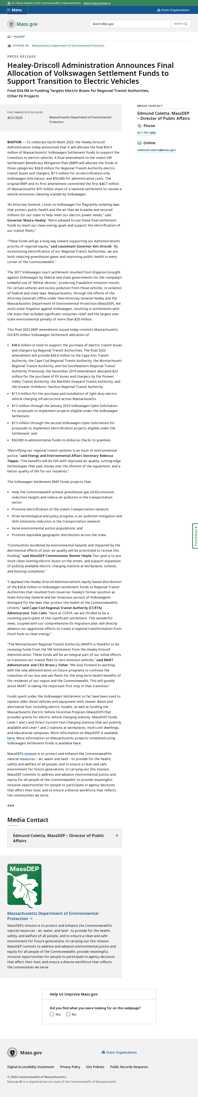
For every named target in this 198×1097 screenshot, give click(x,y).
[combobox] (140, 24)
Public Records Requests (129, 1067)
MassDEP (19, 36)
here (77, 743)
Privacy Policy (70, 1067)
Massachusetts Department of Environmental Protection (67, 45)
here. (11, 738)
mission (30, 753)
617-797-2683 (146, 133)
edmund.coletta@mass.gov (156, 150)
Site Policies (95, 1067)
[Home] (9, 36)
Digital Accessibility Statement (30, 1067)
